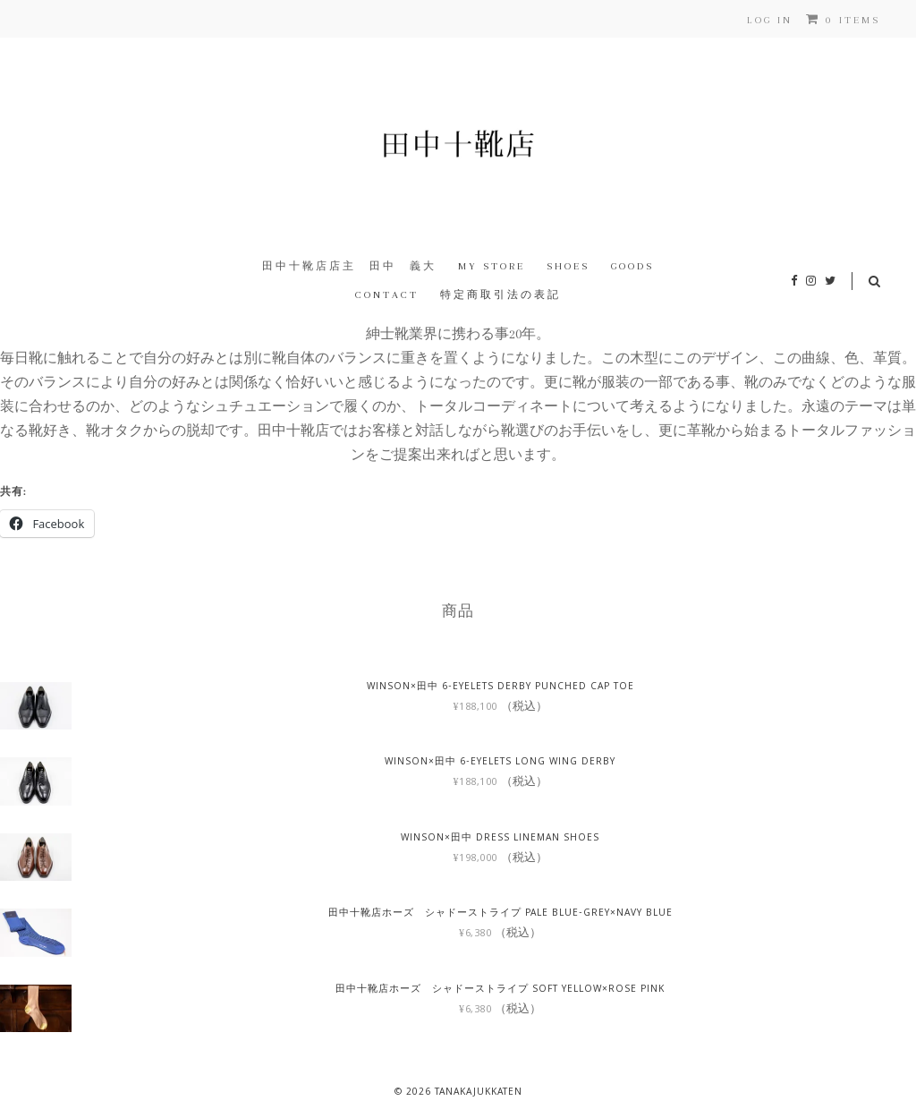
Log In (770, 20)
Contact (387, 295)
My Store (491, 266)
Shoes (568, 266)
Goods (632, 266)
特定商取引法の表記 (500, 295)
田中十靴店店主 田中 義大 (349, 266)
